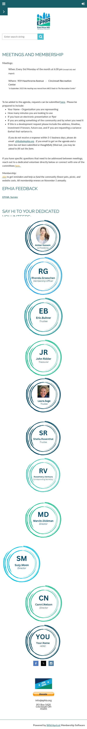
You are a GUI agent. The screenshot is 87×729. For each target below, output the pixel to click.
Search (41, 37)
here (62, 101)
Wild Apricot (53, 725)
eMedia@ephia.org (24, 141)
